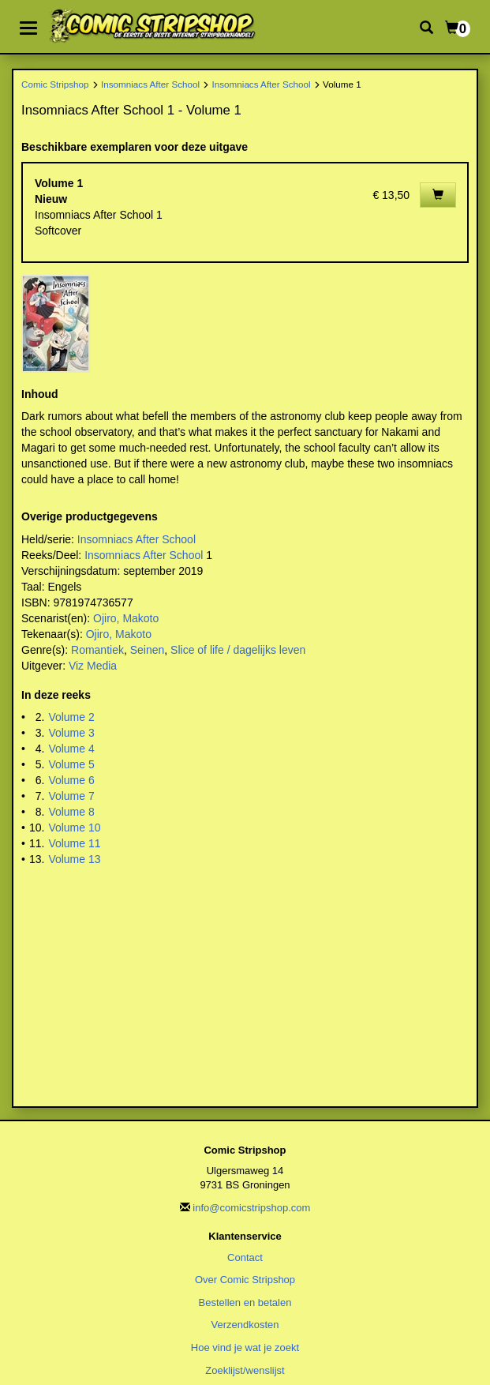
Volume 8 (71, 811)
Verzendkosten (245, 1325)
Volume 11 (74, 843)
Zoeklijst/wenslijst (244, 1370)
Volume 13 (74, 859)
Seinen (147, 650)
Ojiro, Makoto (126, 618)
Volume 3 (71, 732)
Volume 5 (71, 764)
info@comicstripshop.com (251, 1208)
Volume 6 (71, 780)
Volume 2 (71, 717)
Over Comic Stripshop (245, 1280)
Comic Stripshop (55, 84)
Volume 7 (71, 796)
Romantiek (97, 650)
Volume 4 (71, 748)
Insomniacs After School (150, 84)
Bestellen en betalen (245, 1302)
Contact (245, 1257)
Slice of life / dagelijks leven (237, 650)
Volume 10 (74, 827)
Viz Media (93, 665)
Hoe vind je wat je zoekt (245, 1347)
